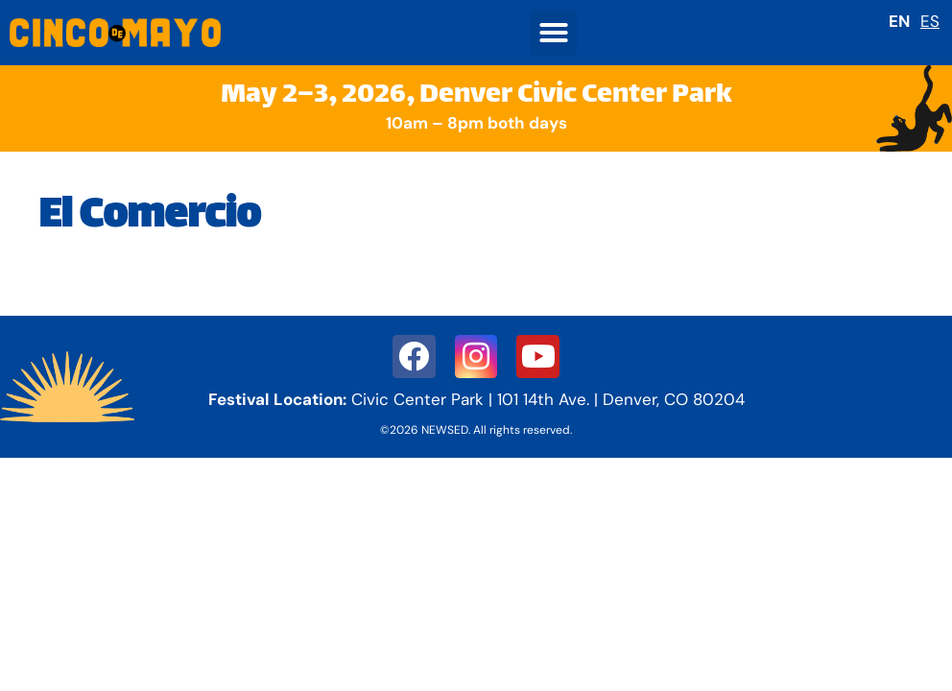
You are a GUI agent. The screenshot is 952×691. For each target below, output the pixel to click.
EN (899, 21)
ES (930, 21)
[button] (554, 33)
